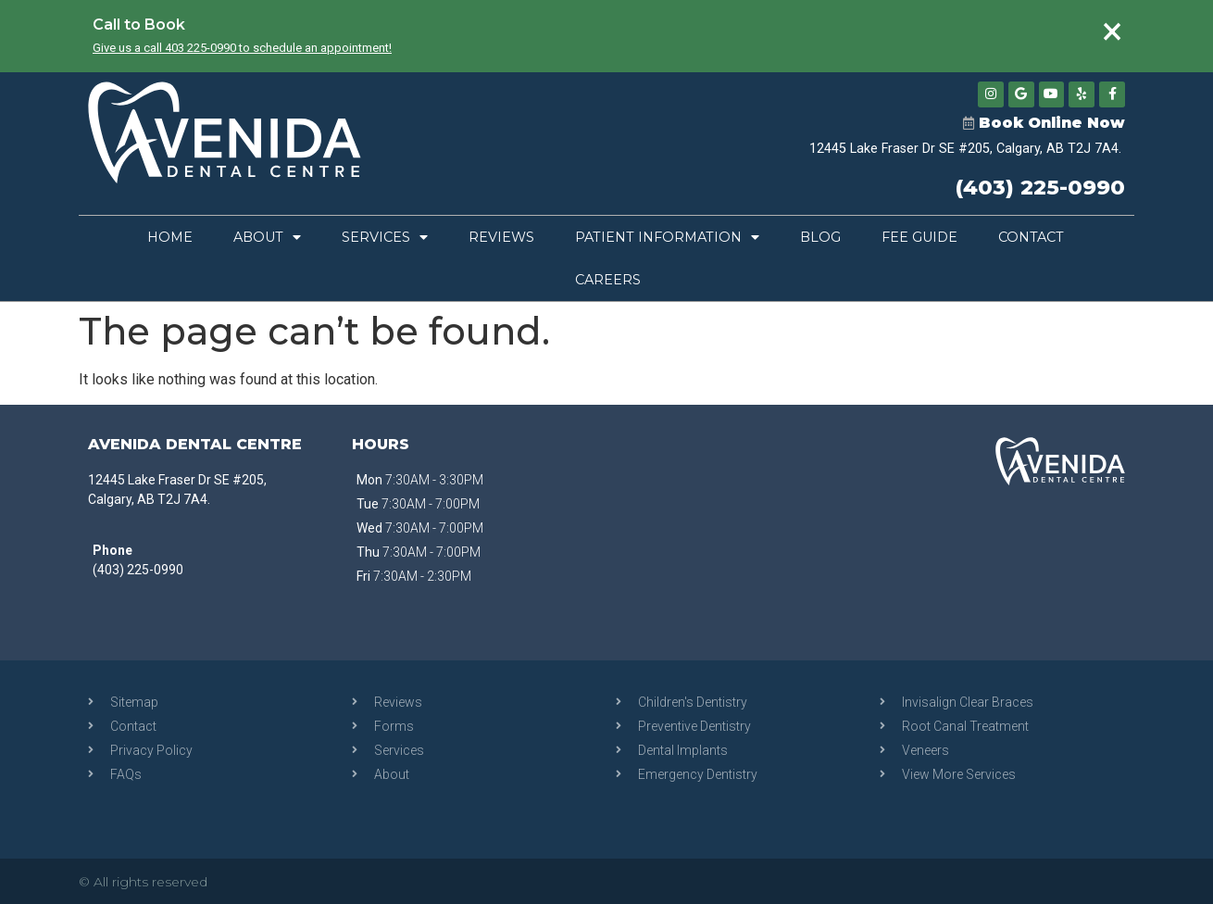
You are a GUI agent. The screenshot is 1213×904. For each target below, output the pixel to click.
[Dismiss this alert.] (1112, 31)
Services (385, 237)
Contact (1031, 237)
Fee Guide (919, 237)
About (267, 237)
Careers (608, 279)
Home (170, 237)
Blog (820, 237)
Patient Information (667, 237)
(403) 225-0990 (1040, 187)
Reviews (501, 237)
